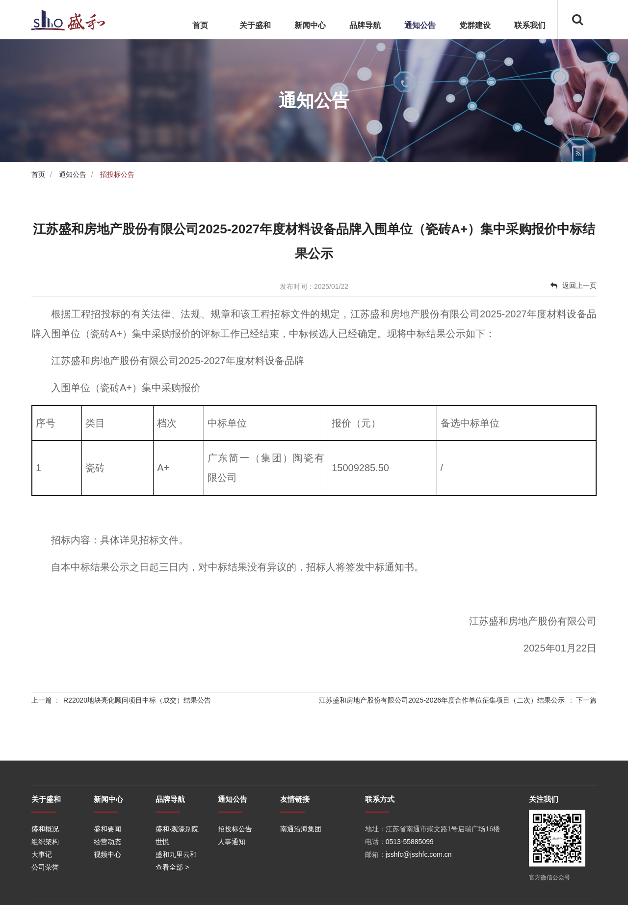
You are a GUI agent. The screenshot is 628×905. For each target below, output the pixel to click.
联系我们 (530, 25)
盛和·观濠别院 (177, 876)
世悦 (162, 889)
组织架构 (45, 889)
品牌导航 (365, 25)
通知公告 (420, 25)
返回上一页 (573, 285)
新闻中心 (310, 25)
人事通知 (231, 889)
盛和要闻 (107, 876)
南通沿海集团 (300, 876)
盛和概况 (45, 876)
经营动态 (107, 889)
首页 (200, 25)
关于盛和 (255, 25)
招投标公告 (235, 876)
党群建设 (475, 25)
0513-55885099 (410, 889)
